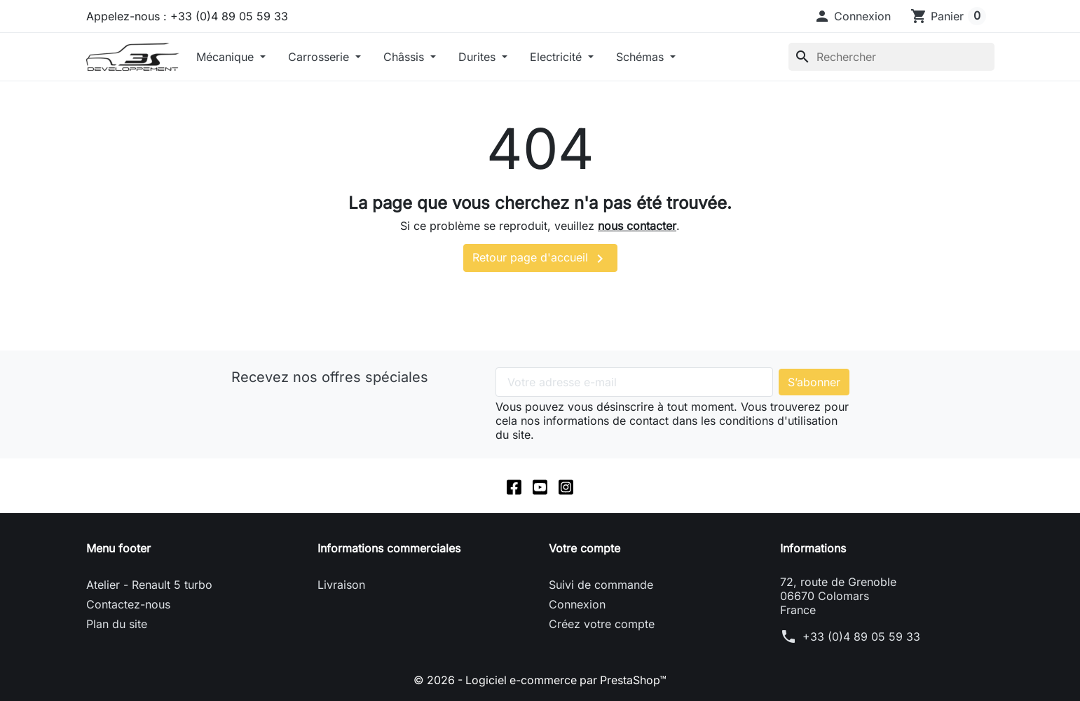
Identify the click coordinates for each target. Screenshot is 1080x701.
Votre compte (584, 548)
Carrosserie (320, 57)
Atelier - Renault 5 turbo (149, 585)
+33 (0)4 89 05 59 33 (861, 636)
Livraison (341, 585)
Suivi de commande (601, 585)
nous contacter (637, 226)
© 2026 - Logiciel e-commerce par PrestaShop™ (540, 680)
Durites (478, 57)
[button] (852, 16)
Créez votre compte (602, 624)
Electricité (557, 57)
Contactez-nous (128, 604)
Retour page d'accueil (540, 258)
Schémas (641, 57)
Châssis (405, 57)
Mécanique (226, 57)
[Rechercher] (891, 57)
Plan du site (116, 624)
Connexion (577, 604)
